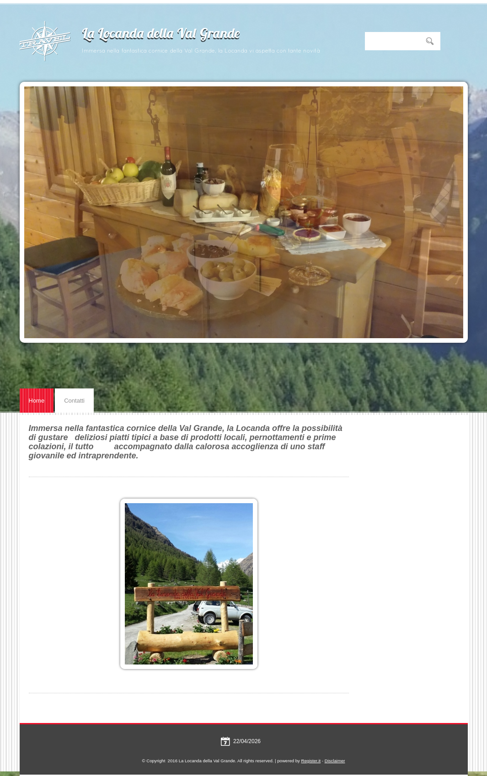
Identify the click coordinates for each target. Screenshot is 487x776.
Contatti (74, 400)
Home (37, 400)
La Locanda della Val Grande (161, 34)
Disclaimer (335, 760)
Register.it (311, 760)
